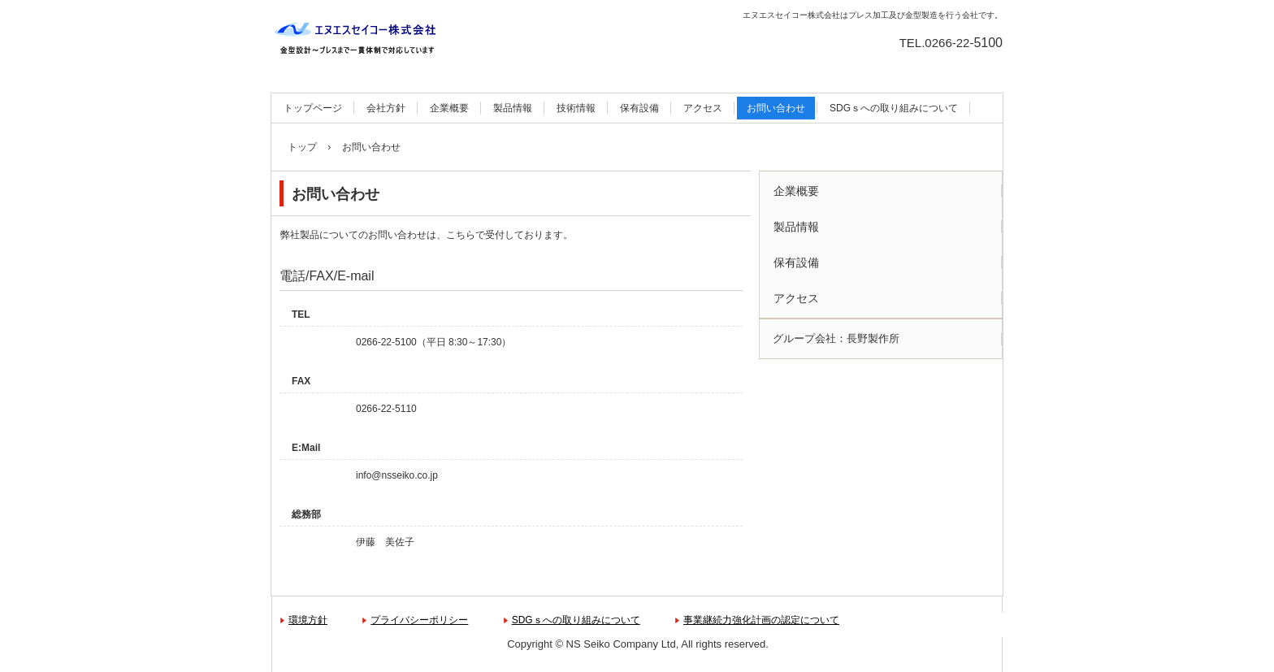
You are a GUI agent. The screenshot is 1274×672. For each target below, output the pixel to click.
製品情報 (512, 108)
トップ (302, 147)
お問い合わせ (776, 108)
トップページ (313, 108)
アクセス (702, 108)
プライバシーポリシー (419, 620)
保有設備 (639, 108)
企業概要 (449, 108)
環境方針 (307, 620)
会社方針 (385, 108)
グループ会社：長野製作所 (836, 338)
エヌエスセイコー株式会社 (361, 40)
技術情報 (576, 108)
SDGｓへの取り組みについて (894, 108)
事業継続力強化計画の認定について (761, 620)
